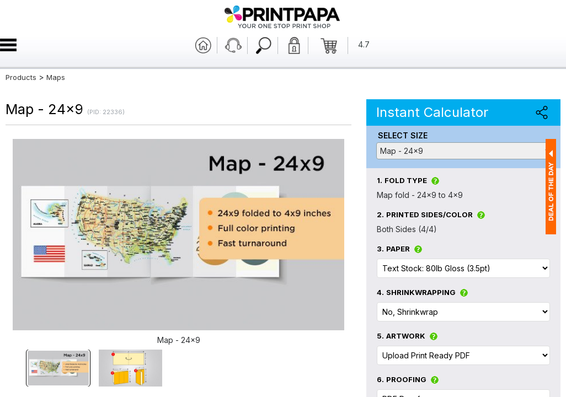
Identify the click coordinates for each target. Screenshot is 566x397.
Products (21, 77)
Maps (55, 77)
